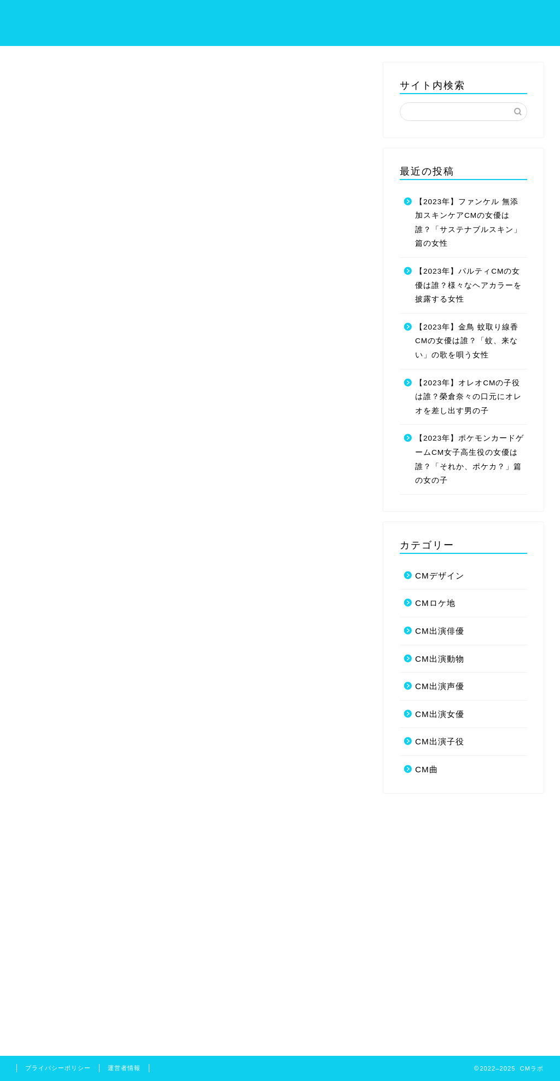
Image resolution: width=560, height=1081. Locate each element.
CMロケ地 (435, 603)
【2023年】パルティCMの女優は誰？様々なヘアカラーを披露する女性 (468, 285)
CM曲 (426, 769)
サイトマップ (342, 17)
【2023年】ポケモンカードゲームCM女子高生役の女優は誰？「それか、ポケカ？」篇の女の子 (469, 459)
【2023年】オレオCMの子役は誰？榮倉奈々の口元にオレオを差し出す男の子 (468, 397)
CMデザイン (439, 575)
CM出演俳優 (439, 630)
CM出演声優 (439, 686)
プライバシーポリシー (428, 17)
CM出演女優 (439, 714)
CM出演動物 (439, 658)
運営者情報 (124, 1068)
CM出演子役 (439, 741)
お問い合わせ (514, 17)
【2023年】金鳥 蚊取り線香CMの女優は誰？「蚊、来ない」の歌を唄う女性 (466, 341)
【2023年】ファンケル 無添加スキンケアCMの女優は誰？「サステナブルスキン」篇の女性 (468, 223)
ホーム (286, 17)
